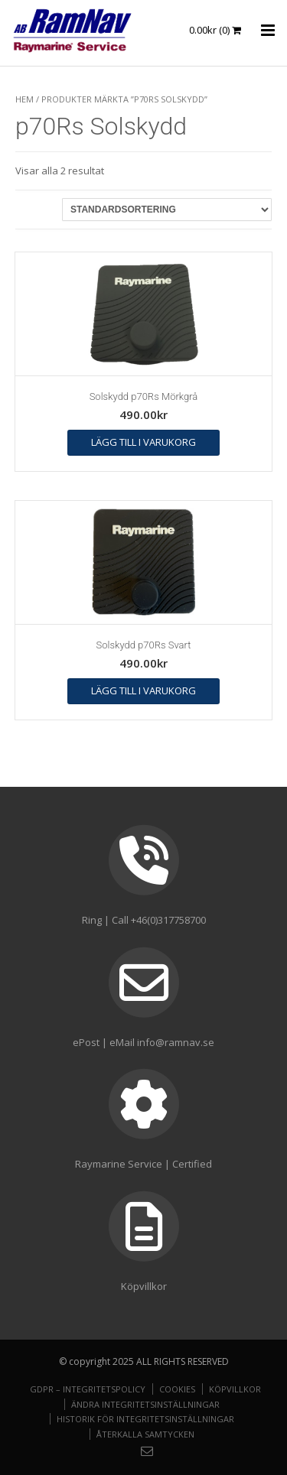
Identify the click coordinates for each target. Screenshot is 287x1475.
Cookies (177, 1389)
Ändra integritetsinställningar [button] (145, 1404)
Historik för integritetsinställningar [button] (145, 1419)
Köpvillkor (235, 1389)
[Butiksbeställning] (167, 209)
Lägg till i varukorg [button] (143, 442)
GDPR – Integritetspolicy (87, 1389)
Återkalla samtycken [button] (145, 1434)
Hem (24, 99)
